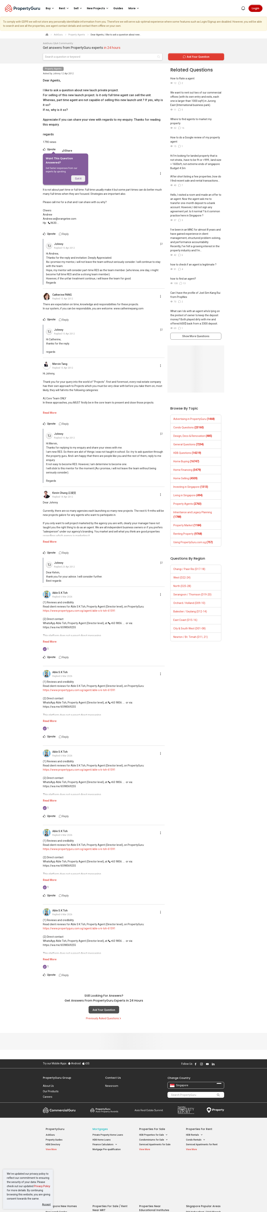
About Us (48, 1085)
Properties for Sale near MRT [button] (110, 1172)
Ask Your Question (104, 1009)
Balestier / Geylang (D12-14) (190, 611)
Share (67, 150)
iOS (86, 1063)
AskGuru (50, 1135)
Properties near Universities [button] (155, 1172)
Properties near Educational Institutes (154, 1164)
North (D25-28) (182, 586)
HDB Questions (187, 452)
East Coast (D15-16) (185, 619)
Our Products (51, 1091)
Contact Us (113, 1078)
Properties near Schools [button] (153, 1176)
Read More (49, 412)
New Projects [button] (98, 8)
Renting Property (187, 533)
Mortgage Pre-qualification (107, 1149)
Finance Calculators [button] (105, 1145)
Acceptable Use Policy (56, 1203)
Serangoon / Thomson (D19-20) (192, 594)
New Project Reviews (57, 1177)
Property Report (185, 1110)
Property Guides (54, 1139)
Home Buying (186, 461)
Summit (149, 1110)
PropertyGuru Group (57, 1078)
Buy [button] (50, 8)
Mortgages (100, 1129)
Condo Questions (188, 427)
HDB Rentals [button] (194, 1135)
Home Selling (185, 478)
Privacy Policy (42, 1186)
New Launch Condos (56, 1167)
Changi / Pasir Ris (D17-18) (189, 569)
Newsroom (111, 1085)
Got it (78, 178)
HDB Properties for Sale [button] (153, 1135)
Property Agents (53, 69)
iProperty (215, 1110)
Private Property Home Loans (108, 1135)
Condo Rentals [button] (195, 1140)
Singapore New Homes (61, 1162)
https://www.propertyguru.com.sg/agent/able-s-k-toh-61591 (79, 610)
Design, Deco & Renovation (192, 435)
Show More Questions (195, 336)
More (134, 8)
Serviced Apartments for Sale (155, 1144)
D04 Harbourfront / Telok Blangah (203, 1167)
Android (74, 1063)
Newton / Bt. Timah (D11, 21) (190, 636)
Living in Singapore (188, 495)
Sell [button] (78, 8)
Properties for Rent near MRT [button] (110, 1176)
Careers (47, 1096)
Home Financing (187, 469)
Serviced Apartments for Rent (202, 1144)
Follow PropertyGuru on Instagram (201, 1064)
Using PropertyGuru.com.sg (193, 542)
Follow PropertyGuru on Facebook (195, 1064)
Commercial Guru (59, 1110)
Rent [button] (64, 8)
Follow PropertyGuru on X (218, 1063)
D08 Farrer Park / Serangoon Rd (202, 1181)
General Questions (188, 444)
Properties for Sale (152, 1129)
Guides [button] (118, 8)
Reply (64, 233)
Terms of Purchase (130, 1203)
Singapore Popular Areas (203, 1162)
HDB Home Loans (102, 1139)
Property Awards (104, 1110)
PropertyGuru (55, 1129)
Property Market (187, 525)
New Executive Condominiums (62, 1172)
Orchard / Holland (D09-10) (189, 602)
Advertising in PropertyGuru (194, 418)
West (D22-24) (182, 577)
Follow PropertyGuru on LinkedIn (213, 1064)
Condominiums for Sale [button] (153, 1140)
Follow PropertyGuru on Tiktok (222, 1063)
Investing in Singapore (190, 486)
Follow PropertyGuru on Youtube (207, 1064)
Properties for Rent (199, 1129)
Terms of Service (83, 1203)
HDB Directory (53, 1144)
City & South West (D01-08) (189, 628)
